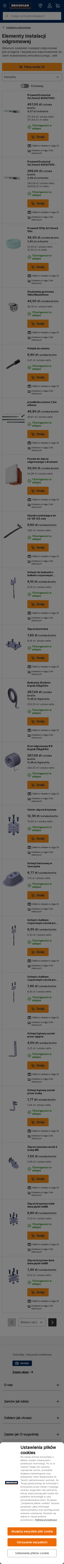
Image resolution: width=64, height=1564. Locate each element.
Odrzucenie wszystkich (32, 1542)
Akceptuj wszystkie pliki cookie (32, 1531)
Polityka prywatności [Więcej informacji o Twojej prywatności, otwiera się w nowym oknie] (46, 1519)
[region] (32, 1503)
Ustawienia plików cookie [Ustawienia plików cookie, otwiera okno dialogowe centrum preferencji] (32, 1553)
